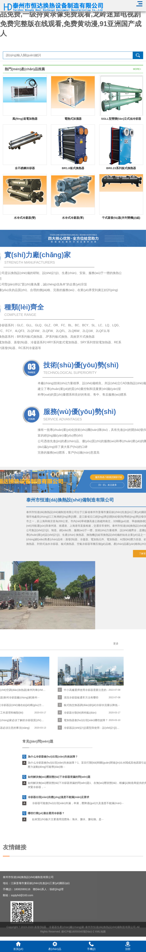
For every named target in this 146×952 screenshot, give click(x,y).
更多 (47, 643)
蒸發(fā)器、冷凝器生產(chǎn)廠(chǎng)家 (59, 934)
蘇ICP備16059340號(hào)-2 (77, 938)
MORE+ (137, 69)
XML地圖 (100, 938)
